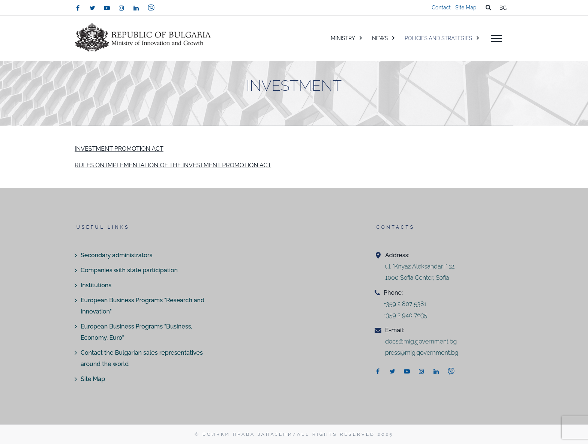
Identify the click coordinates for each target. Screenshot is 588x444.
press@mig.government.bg (421, 352)
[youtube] (107, 8)
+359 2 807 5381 (405, 304)
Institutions (96, 285)
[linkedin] (136, 8)
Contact (441, 7)
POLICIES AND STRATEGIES (438, 38)
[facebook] (78, 8)
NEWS (380, 38)
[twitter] (92, 8)
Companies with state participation (129, 270)
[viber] (151, 7)
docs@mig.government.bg (421, 341)
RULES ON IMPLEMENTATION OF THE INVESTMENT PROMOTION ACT (173, 165)
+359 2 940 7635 (405, 315)
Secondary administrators (116, 255)
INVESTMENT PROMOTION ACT (119, 148)
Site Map (465, 7)
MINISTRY (343, 38)
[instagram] (121, 8)
